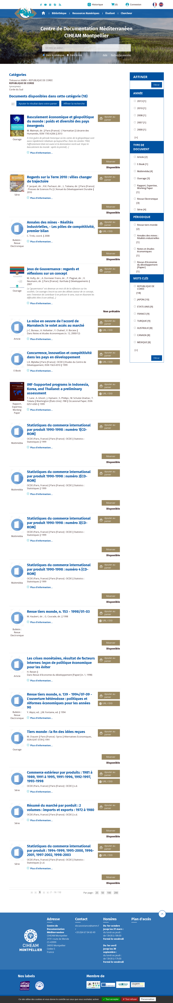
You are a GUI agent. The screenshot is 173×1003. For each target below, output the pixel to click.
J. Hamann (52, 398)
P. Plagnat (72, 278)
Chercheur (126, 13)
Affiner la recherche (74, 103)
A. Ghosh (40, 398)
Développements (79, 281)
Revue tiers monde (42, 611)
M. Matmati (33, 130)
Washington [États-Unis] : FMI (51, 401)
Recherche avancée (121, 55)
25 (97, 892)
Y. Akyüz (31, 712)
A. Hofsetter (46, 330)
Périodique (141, 217)
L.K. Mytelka (33, 362)
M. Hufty (31, 278)
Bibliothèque (59, 13)
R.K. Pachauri (50, 186)
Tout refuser (130, 999)
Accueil (43, 13)
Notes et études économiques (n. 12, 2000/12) (56, 333)
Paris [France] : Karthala (56, 281)
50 (102, 892)
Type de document (141, 147)
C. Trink (31, 235)
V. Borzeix (71, 330)
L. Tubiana (68, 186)
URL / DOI (107, 231)
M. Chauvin (32, 736)
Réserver (110, 161)
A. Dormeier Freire (51, 278)
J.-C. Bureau (33, 330)
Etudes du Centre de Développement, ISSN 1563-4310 (56, 364)
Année (138, 93)
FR (154, 3)
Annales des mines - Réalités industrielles (50, 224)
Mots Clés (140, 278)
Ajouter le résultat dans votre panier (38, 103)
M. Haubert (33, 616)
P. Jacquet (32, 186)
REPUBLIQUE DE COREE (41, 80)
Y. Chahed (59, 330)
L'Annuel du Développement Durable (73, 189)
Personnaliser (148, 999)
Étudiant (110, 13)
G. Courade (50, 616)
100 (109, 892)
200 (116, 892)
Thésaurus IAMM (17, 80)
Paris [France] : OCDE (52, 362)
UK (160, 3)
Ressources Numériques (85, 13)
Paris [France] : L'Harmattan (59, 130)
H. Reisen (32, 671)
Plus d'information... (41, 152)
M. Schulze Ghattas (80, 398)
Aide (105, 55)
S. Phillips (64, 398)
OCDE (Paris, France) (37, 438)
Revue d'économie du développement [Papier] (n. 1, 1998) (62, 674)
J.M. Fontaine (47, 712)
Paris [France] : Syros (51, 736)
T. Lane (30, 398)
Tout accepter (111, 999)
